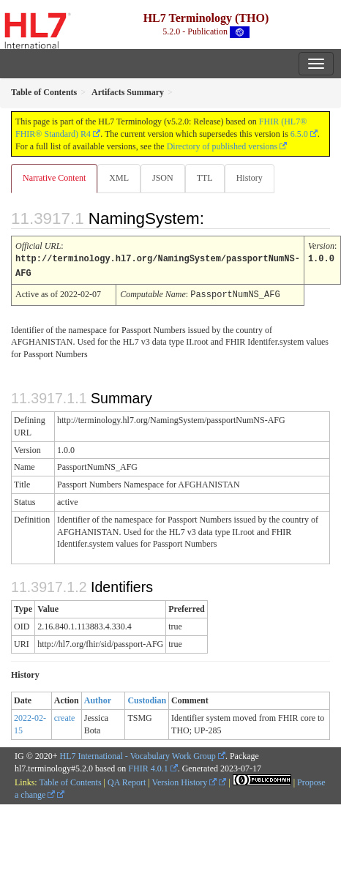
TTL (205, 178)
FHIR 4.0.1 (148, 766)
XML (119, 178)
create (64, 716)
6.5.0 (299, 134)
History (249, 178)
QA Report (127, 780)
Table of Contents (70, 780)
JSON (162, 178)
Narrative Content (54, 178)
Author (97, 698)
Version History (184, 780)
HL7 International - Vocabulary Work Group (138, 754)
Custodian (146, 698)
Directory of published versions (222, 146)
